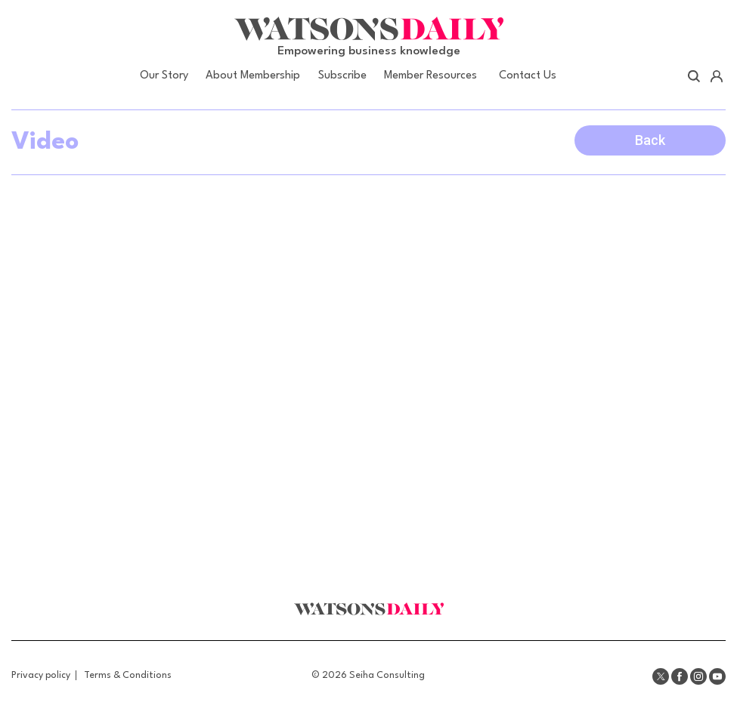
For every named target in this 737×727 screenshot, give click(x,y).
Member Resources (430, 76)
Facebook (679, 676)
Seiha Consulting (387, 675)
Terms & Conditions (128, 675)
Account (716, 76)
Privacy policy (40, 675)
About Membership (253, 76)
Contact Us (527, 76)
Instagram (698, 676)
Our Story (164, 76)
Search (694, 76)
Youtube (717, 676)
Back (650, 140)
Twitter (660, 676)
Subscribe (342, 76)
